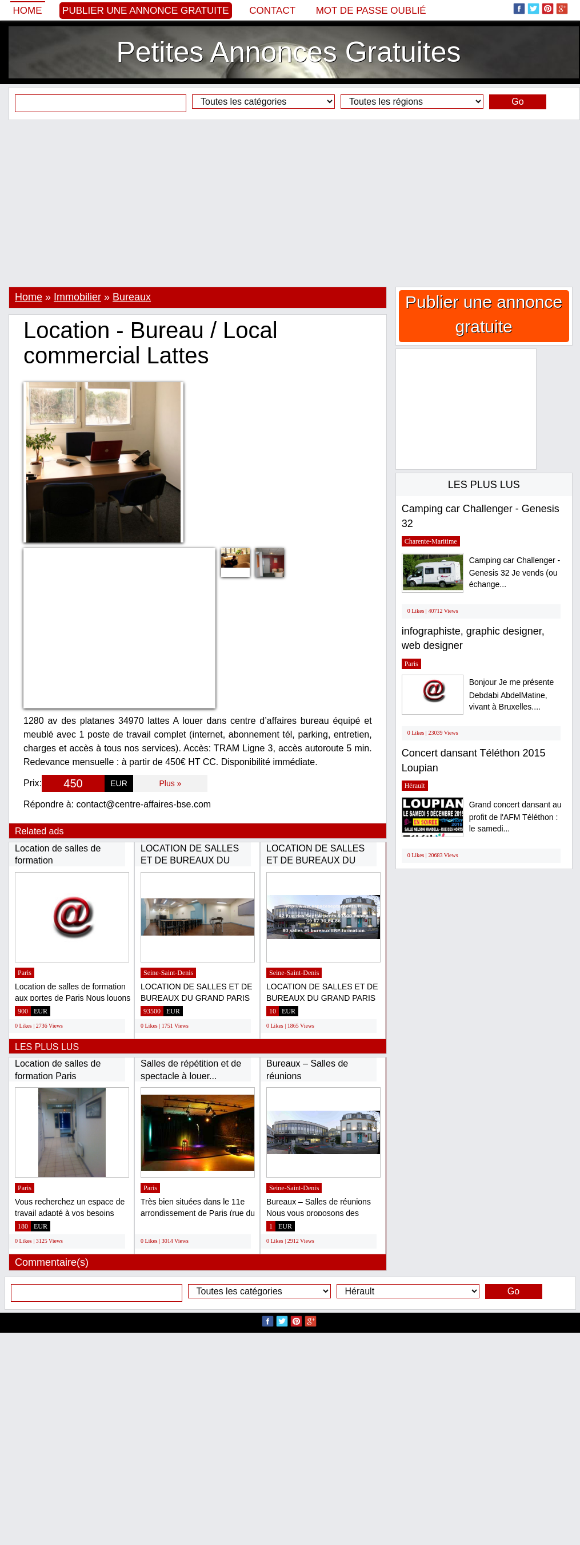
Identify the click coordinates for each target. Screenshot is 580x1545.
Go (517, 101)
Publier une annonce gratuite (145, 10)
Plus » (170, 783)
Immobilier (77, 297)
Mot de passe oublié (371, 10)
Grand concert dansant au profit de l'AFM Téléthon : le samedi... (515, 817)
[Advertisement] (290, 203)
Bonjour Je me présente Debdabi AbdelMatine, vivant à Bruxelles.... (511, 694)
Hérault (415, 786)
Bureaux (132, 297)
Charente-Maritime (431, 541)
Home (27, 10)
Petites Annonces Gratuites (288, 52)
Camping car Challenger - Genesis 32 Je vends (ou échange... (515, 572)
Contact (272, 10)
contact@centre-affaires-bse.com (144, 804)
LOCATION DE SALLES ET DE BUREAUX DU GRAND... (190, 860)
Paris (24, 973)
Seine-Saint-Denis (168, 973)
